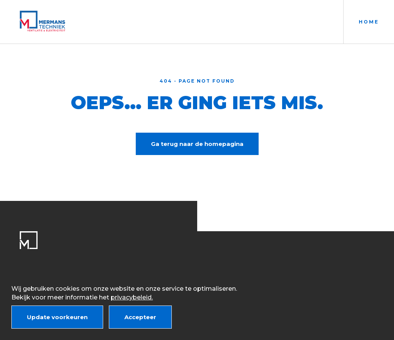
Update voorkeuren (57, 317)
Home (369, 22)
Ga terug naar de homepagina (197, 143)
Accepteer (140, 317)
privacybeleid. (132, 297)
